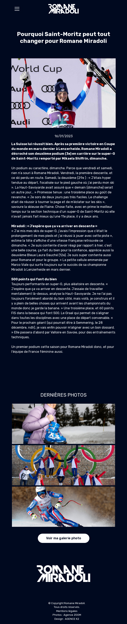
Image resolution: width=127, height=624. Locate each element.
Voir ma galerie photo (63, 538)
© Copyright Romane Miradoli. (66, 603)
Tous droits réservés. (67, 607)
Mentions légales (66, 611)
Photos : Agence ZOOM (67, 614)
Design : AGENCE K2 (66, 618)
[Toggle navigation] (17, 9)
